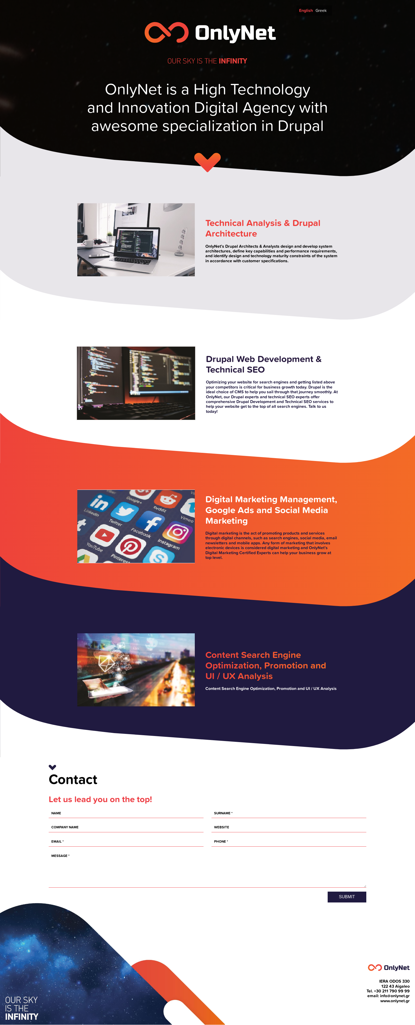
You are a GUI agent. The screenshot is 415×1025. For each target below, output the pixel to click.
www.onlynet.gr (395, 1001)
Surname (222, 813)
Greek (321, 10)
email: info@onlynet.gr (388, 996)
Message (59, 855)
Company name (65, 827)
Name (56, 813)
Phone (220, 841)
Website (221, 827)
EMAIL (56, 841)
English (306, 10)
